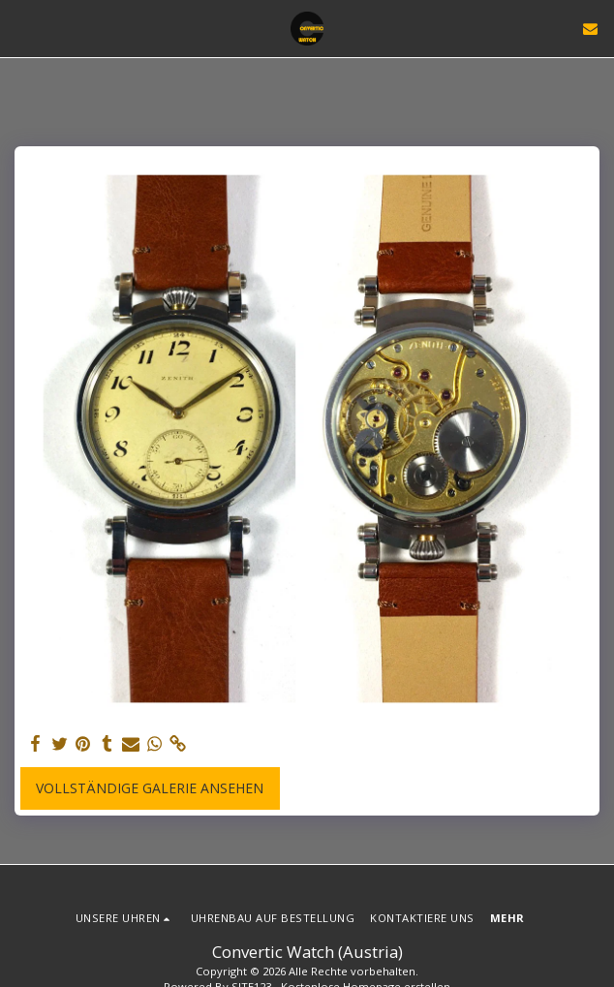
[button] (21, 27)
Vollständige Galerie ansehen (149, 788)
